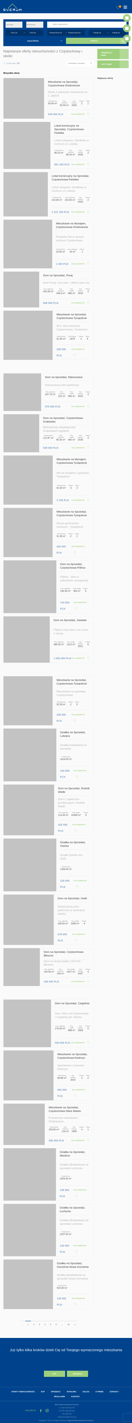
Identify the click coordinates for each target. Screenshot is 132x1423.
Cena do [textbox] (33, 33)
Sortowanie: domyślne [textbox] (76, 63)
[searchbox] (90, 24)
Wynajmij (71, 1392)
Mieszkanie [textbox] (31, 25)
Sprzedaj (77, 1374)
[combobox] (14, 25)
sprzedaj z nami (106, 54)
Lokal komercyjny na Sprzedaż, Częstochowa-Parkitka (69, 129)
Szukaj (94, 41)
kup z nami (106, 64)
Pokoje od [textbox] (97, 33)
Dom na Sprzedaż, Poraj (58, 275)
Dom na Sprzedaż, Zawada (70, 620)
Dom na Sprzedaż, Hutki (72, 898)
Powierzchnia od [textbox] (56, 33)
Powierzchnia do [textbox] (74, 33)
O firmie (100, 1392)
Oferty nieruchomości (23, 1392)
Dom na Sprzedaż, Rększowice (64, 377)
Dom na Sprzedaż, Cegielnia (72, 1003)
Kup (54, 1374)
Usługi (85, 1392)
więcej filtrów (33, 41)
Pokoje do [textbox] (116, 33)
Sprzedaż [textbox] (9, 25)
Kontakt (75, 1397)
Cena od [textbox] (14, 33)
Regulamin (59, 1397)
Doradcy (114, 1392)
